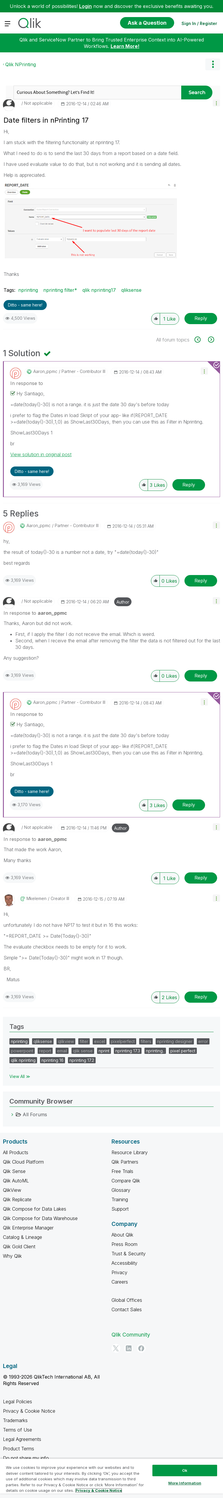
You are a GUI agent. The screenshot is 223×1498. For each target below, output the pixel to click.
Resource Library (130, 1152)
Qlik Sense (14, 1171)
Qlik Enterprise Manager (28, 1228)
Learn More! (125, 46)
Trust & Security (129, 1254)
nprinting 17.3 (127, 1050)
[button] (216, 102)
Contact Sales (127, 1309)
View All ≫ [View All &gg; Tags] (19, 1076)
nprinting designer (174, 1041)
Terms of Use (17, 1430)
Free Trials (122, 1171)
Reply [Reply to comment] (188, 485)
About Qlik (122, 1235)
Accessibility (124, 1263)
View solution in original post (40, 454)
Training (120, 1199)
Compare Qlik (126, 1181)
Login (85, 6)
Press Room (124, 1244)
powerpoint (22, 1050)
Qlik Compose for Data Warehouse (40, 1218)
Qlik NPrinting (20, 64)
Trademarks (15, 1420)
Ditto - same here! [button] (25, 304)
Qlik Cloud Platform (23, 1162)
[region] (111, 1478)
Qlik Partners (125, 1162)
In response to (26, 383)
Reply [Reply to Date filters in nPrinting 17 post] (200, 318)
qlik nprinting (23, 1060)
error (203, 1041)
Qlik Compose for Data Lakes (34, 1209)
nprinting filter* (60, 290)
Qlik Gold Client (19, 1246)
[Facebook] (141, 1348)
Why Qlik (12, 1256)
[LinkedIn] (128, 1348)
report (45, 1050)
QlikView (12, 1190)
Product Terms (18, 1449)
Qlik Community (131, 1335)
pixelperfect (123, 1041)
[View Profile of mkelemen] (36, 898)
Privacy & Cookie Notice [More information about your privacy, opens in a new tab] (98, 1490)
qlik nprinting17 (99, 290)
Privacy (119, 1272)
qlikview (66, 1041)
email (62, 1050)
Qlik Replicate (17, 1199)
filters (146, 1041)
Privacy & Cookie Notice (29, 1411)
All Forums (35, 1114)
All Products (15, 1152)
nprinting (28, 290)
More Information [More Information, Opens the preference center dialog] (184, 1483)
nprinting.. (155, 1050)
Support (120, 1209)
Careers (120, 1282)
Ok (184, 1470)
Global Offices (127, 1300)
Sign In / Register (199, 23)
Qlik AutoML (16, 1181)
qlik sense (83, 1050)
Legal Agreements (22, 1439)
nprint (104, 1050)
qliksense (131, 290)
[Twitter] (116, 1348)
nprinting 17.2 (81, 1060)
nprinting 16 (52, 1060)
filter (84, 1041)
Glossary (121, 1190)
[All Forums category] (12, 1114)
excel (99, 1041)
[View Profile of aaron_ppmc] (45, 371)
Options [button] (212, 64)
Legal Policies (17, 1401)
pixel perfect (182, 1050)
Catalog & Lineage (22, 1237)
